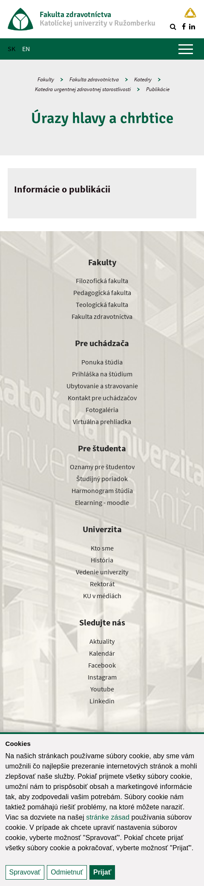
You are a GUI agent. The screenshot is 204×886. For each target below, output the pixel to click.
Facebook (102, 665)
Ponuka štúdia (102, 362)
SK (11, 48)
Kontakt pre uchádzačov (102, 397)
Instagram (102, 677)
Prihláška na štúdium (102, 374)
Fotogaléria (102, 409)
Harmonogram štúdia (102, 490)
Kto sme (102, 548)
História (102, 560)
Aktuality (102, 641)
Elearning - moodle (102, 502)
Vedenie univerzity (102, 572)
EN (26, 48)
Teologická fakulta (102, 304)
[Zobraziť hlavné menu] (185, 49)
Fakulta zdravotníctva (94, 79)
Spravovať (25, 872)
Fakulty (45, 79)
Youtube (102, 689)
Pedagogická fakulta (102, 292)
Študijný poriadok (102, 478)
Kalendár (102, 653)
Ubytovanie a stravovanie (102, 385)
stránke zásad (107, 817)
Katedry (143, 79)
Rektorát (102, 583)
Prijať (102, 872)
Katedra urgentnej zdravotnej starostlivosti (83, 89)
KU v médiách (102, 595)
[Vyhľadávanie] (173, 26)
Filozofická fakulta (102, 280)
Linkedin (102, 701)
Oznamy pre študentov (102, 466)
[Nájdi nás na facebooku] (183, 26)
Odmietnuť (67, 872)
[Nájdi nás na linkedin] (192, 26)
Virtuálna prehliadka (102, 421)
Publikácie (158, 89)
